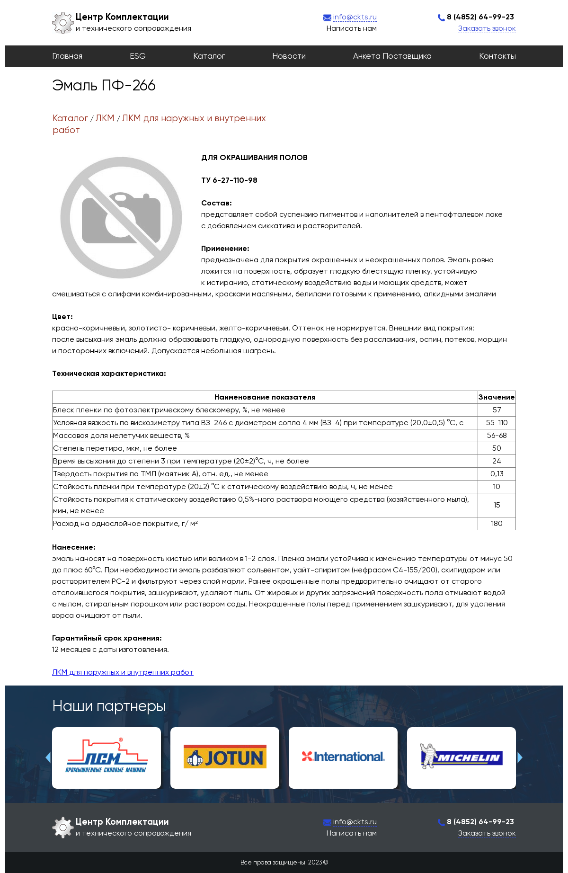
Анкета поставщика (392, 56)
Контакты (497, 56)
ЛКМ (105, 118)
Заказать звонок (487, 28)
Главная (67, 56)
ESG (138, 56)
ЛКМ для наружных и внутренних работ (123, 672)
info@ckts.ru (355, 16)
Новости (289, 56)
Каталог (209, 56)
